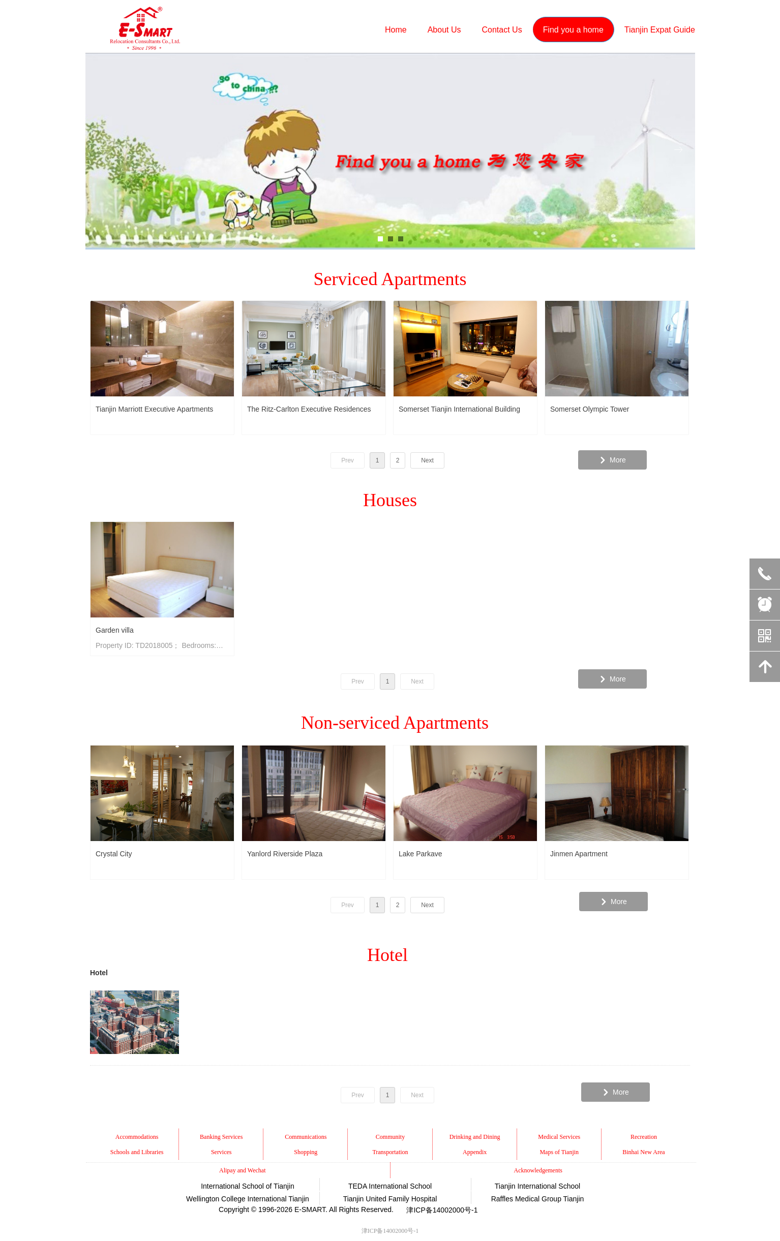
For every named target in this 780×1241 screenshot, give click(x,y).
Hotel (99, 973)
